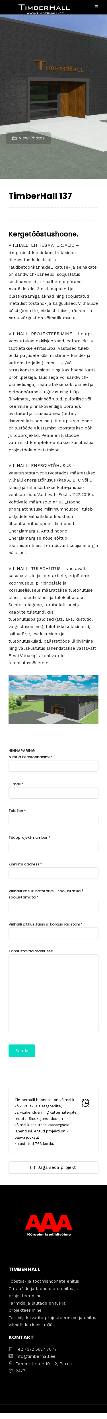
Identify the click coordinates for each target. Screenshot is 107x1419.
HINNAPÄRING (53, 902)
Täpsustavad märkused (53, 991)
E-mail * (53, 788)
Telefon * (53, 815)
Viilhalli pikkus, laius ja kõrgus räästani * (53, 929)
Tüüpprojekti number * (53, 842)
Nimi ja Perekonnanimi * (53, 761)
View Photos (28, 138)
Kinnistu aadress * (53, 868)
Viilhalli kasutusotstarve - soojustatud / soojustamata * (53, 898)
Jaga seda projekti (53, 1167)
